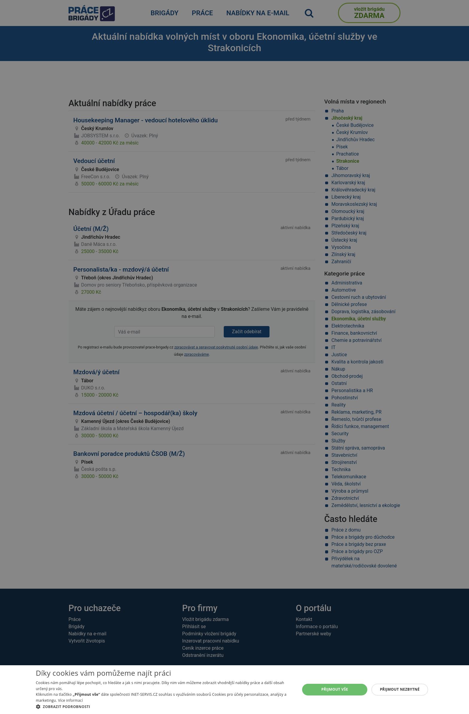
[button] (164, 707)
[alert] (234, 357)
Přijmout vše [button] (334, 689)
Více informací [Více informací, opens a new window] (70, 700)
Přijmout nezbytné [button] (400, 689)
